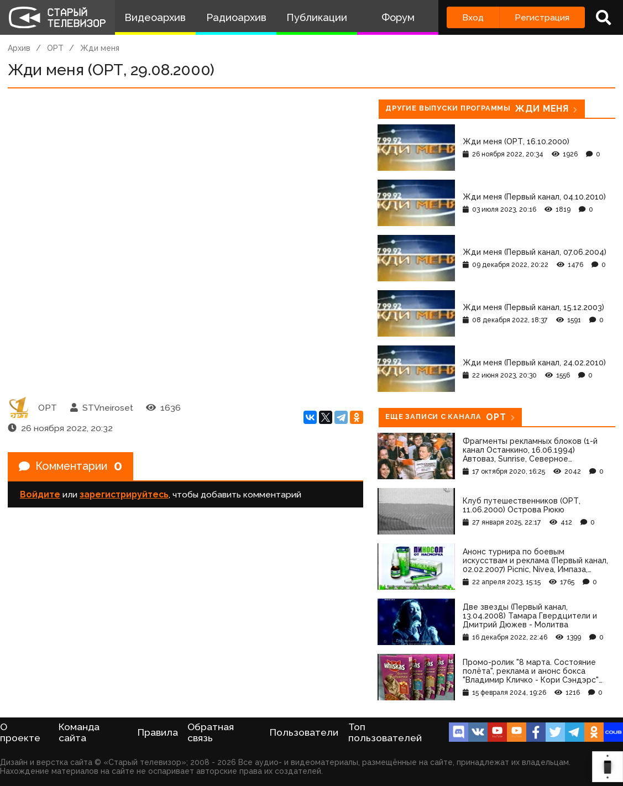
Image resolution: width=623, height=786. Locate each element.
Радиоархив (236, 17)
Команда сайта (79, 732)
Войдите (40, 495)
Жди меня (99, 48)
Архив (19, 48)
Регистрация (542, 17)
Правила (158, 732)
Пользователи (304, 732)
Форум (398, 17)
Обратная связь (210, 732)
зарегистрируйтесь (124, 495)
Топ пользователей (385, 732)
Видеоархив (155, 17)
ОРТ (55, 48)
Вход (473, 17)
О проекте (20, 732)
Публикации (316, 17)
